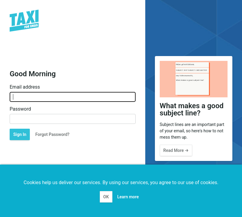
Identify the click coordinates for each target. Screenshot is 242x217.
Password (20, 109)
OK (106, 196)
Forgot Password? (52, 134)
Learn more (128, 196)
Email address (25, 87)
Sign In (19, 134)
